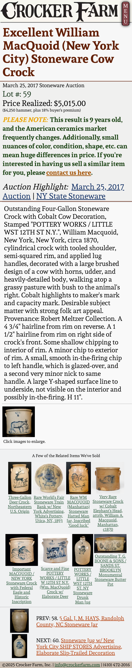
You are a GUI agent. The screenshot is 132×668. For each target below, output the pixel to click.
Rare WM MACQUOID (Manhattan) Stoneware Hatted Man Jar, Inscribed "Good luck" (78, 511)
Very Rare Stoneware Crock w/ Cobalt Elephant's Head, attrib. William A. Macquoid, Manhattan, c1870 (108, 513)
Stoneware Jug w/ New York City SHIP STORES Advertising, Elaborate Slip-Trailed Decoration (79, 646)
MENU (125, 14)
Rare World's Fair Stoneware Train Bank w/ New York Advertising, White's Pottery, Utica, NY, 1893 (49, 509)
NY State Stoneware (70, 196)
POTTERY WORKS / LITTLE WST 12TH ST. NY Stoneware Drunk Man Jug (82, 585)
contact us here (68, 172)
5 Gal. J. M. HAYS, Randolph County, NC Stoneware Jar (80, 621)
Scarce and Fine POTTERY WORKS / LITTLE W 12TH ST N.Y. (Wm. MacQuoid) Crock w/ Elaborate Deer (55, 582)
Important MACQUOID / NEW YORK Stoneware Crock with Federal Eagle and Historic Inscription (21, 585)
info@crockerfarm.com (77, 664)
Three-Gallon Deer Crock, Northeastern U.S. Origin (20, 504)
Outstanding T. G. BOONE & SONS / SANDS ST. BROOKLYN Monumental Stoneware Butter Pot (110, 570)
